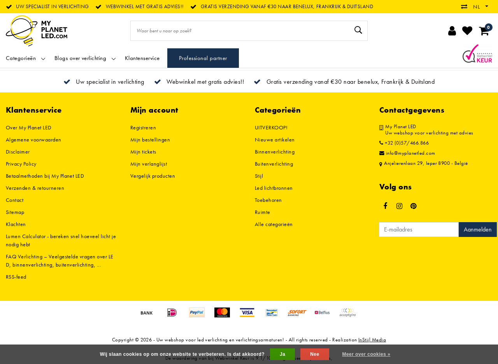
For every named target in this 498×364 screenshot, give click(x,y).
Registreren (143, 127)
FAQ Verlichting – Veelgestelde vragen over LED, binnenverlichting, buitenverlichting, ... (60, 260)
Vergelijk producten (152, 175)
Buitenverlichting (274, 163)
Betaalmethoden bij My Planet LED (45, 175)
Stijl (259, 175)
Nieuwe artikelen (275, 139)
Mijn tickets (143, 151)
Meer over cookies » (366, 354)
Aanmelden (478, 229)
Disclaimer (18, 151)
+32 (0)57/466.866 (404, 143)
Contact (14, 199)
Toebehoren (268, 199)
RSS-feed (16, 276)
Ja (282, 354)
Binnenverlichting (275, 151)
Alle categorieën (274, 224)
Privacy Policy (21, 163)
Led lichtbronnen (274, 187)
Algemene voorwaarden (33, 139)
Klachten (16, 224)
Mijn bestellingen (150, 139)
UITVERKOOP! (271, 127)
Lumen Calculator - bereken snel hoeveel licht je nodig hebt (61, 240)
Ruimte (262, 212)
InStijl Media (372, 339)
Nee (314, 354)
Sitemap (15, 212)
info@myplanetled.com (407, 153)
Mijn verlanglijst (148, 163)
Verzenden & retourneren (35, 187)
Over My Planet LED (29, 127)
